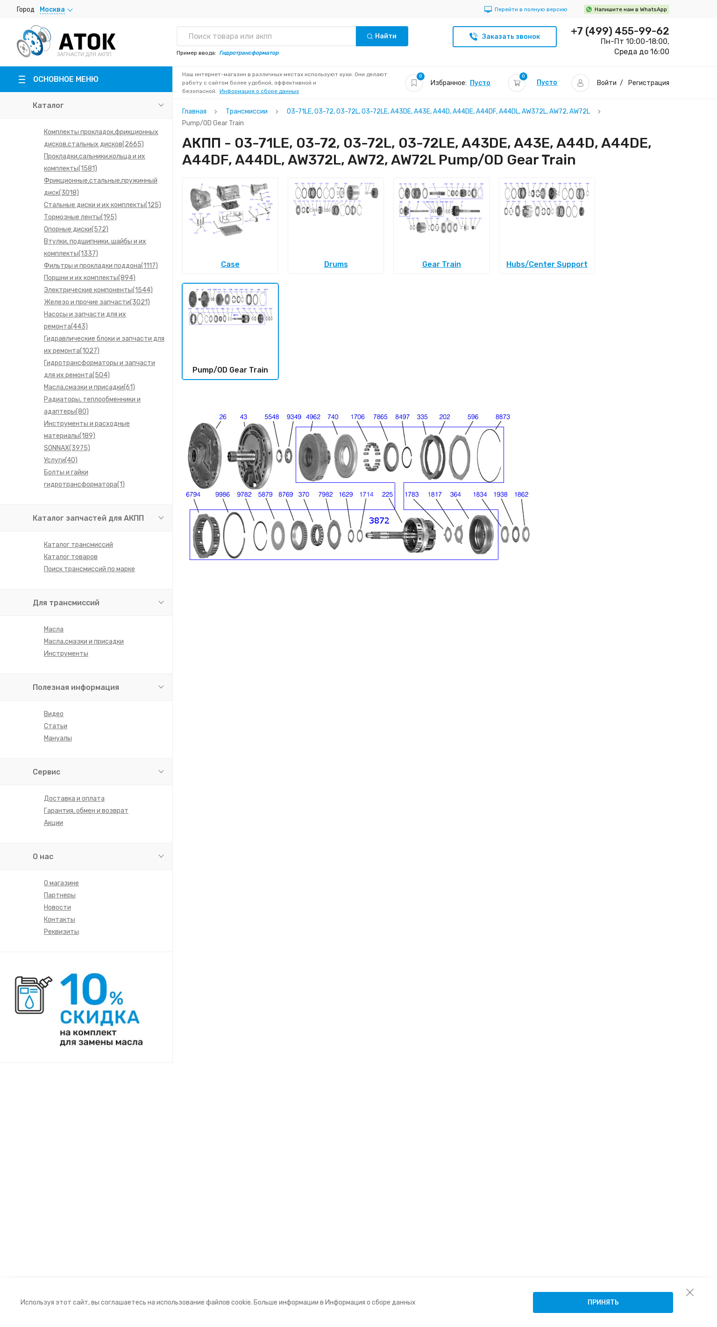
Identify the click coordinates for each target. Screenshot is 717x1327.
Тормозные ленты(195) (80, 217)
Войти (607, 83)
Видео (54, 714)
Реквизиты (61, 932)
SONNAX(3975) (67, 448)
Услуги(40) (61, 460)
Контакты (59, 920)
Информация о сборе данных (259, 91)
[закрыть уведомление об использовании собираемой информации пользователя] (689, 1291)
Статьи (55, 726)
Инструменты (66, 654)
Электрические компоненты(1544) (98, 290)
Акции (53, 823)
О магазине (61, 883)
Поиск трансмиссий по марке (89, 569)
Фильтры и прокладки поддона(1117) (101, 266)
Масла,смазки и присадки (84, 642)
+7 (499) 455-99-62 (620, 31)
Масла (54, 629)
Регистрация (648, 83)
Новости (57, 907)
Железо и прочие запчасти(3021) (97, 302)
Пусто (480, 83)
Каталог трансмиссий (78, 545)
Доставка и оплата (74, 799)
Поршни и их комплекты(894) (89, 278)
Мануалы (58, 738)
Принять (603, 1302)
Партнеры (60, 895)
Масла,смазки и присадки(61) (89, 387)
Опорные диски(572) (76, 229)
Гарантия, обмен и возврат (86, 811)
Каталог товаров (71, 557)
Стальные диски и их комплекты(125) (102, 205)
